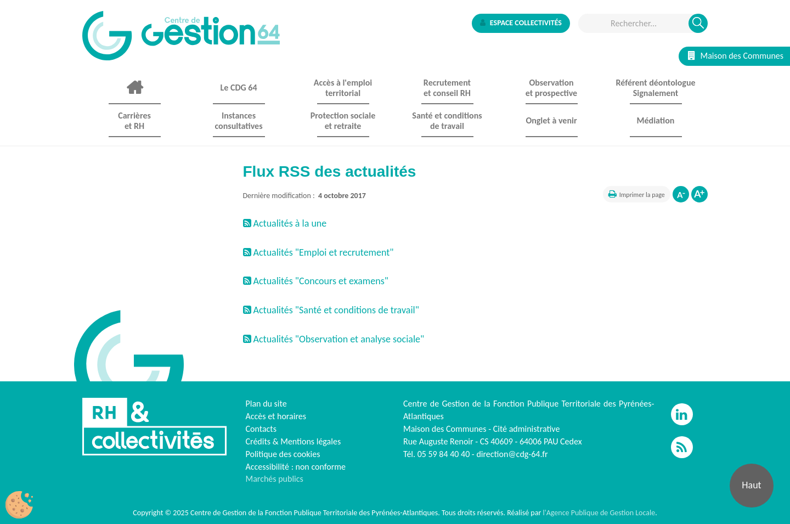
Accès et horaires (276, 416)
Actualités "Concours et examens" (315, 281)
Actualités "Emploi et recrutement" (318, 252)
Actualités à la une (285, 223)
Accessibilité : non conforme (296, 466)
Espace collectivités (521, 22)
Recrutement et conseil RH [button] (447, 87)
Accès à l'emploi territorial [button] (343, 87)
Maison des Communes (735, 55)
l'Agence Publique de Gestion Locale (599, 512)
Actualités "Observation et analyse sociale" (334, 339)
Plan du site (266, 403)
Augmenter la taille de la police (699, 194)
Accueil (134, 87)
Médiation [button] (656, 120)
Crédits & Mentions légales (293, 441)
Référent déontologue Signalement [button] (655, 87)
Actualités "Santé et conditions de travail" (331, 310)
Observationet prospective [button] (551, 87)
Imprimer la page (642, 195)
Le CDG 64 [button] (238, 87)
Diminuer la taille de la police (681, 194)
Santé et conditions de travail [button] (447, 120)
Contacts (261, 429)
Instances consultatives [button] (238, 120)
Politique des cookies (283, 454)
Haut (751, 485)
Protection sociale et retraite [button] (343, 120)
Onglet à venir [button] (551, 120)
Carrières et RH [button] (134, 120)
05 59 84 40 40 (443, 454)
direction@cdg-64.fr (512, 454)
